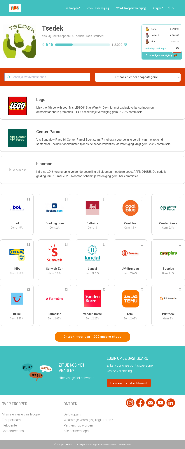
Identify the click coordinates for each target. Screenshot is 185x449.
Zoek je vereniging (98, 8)
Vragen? (158, 8)
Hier (62, 378)
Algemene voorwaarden (104, 444)
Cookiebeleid (124, 444)
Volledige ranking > (155, 48)
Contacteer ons (13, 431)
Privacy (87, 444)
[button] (171, 7)
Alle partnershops (76, 431)
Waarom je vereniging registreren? (88, 420)
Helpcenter (10, 425)
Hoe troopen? (72, 8)
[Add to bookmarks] (28, 199)
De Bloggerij (72, 414)
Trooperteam (11, 420)
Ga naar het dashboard (128, 383)
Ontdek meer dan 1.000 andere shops (92, 336)
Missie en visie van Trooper (21, 414)
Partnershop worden (78, 425)
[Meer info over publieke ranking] (177, 48)
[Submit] (9, 77)
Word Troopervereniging (131, 8)
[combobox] (47, 77)
